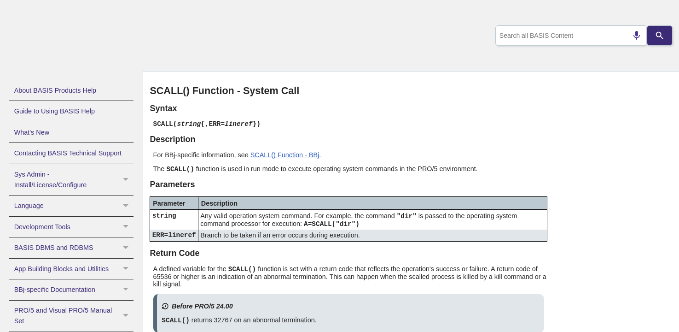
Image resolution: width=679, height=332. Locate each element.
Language (73, 206)
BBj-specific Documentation (73, 289)
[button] (126, 180)
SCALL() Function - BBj (284, 155)
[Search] (660, 35)
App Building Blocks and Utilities (73, 269)
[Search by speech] (632, 35)
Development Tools (73, 227)
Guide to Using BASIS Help (54, 111)
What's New (31, 132)
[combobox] (569, 35)
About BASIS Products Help (55, 90)
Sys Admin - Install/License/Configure (73, 180)
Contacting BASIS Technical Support (68, 153)
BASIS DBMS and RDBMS (73, 247)
